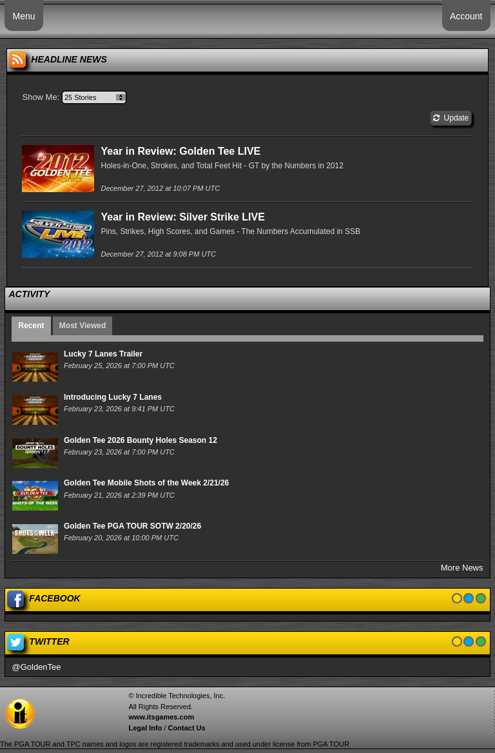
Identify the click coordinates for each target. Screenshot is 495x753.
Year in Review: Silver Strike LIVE (182, 216)
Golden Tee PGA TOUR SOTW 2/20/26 (132, 526)
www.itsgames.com (161, 717)
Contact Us (187, 728)
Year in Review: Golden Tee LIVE (180, 151)
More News (462, 567)
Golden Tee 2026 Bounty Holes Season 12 (140, 440)
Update (451, 117)
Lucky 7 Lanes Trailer (103, 353)
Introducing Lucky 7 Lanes (113, 397)
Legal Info (145, 728)
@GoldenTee (36, 667)
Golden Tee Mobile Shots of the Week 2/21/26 (146, 482)
